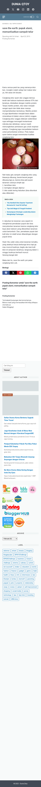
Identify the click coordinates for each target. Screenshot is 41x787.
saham (19, 587)
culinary (23, 563)
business (21, 559)
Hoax (12, 575)
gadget (21, 571)
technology (7, 595)
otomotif (22, 579)
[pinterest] (20, 273)
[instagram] (23, 9)
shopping (6, 591)
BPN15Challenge (20, 555)
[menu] (5, 17)
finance (14, 571)
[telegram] (33, 9)
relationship (29, 583)
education (25, 567)
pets (12, 583)
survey (26, 591)
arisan (14, 551)
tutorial (5, 599)
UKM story (14, 599)
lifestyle (6, 579)
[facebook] (8, 9)
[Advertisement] (20, 63)
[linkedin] (28, 9)
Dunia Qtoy (20, 4)
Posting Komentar (8, 39)
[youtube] (18, 9)
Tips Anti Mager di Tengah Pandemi (19, 209)
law (34, 575)
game (29, 571)
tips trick (22, 595)
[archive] (9, 538)
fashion (6, 571)
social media (16, 591)
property (19, 583)
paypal (5, 583)
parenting (30, 579)
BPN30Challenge (9, 559)
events (34, 567)
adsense (6, 551)
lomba (14, 579)
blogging (29, 551)
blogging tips (7, 555)
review (12, 587)
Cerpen (28, 559)
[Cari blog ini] (13, 366)
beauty (21, 551)
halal (35, 571)
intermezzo (26, 575)
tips (15, 595)
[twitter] (13, 9)
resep (5, 587)
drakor (17, 567)
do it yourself (7, 567)
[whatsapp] (27, 273)
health (5, 575)
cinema (15, 563)
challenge (6, 563)
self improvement (31, 587)
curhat (31, 563)
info (18, 575)
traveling (30, 595)
